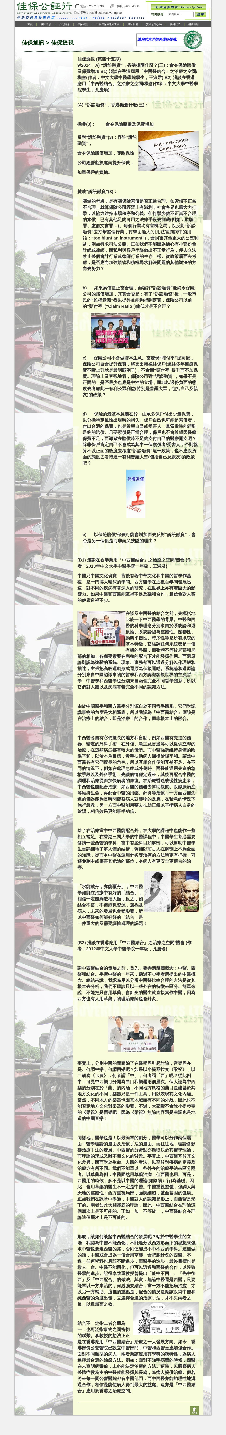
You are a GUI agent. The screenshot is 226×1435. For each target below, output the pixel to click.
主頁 (30, 24)
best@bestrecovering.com (106, 12)
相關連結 (193, 24)
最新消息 (45, 24)
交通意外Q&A (154, 24)
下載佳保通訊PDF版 (108, 24)
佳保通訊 (82, 24)
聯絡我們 (175, 24)
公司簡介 (64, 24)
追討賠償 (132, 24)
